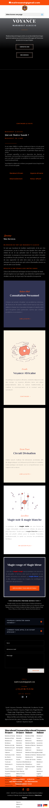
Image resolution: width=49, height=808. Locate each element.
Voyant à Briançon (10, 771)
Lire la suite (25, 319)
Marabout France (10, 736)
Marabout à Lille (9, 745)
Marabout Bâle (29, 736)
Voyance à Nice (20, 762)
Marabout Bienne (30, 745)
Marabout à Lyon (10, 748)
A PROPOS (30, 779)
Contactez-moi (24, 47)
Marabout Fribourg (30, 752)
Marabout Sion (41, 755)
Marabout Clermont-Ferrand (19, 752)
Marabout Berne (30, 743)
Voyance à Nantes (10, 788)
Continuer (24, 396)
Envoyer (36, 670)
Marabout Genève (30, 755)
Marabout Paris (9, 738)
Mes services (24, 55)
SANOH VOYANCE (18, 779)
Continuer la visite (24, 123)
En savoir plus (25, 545)
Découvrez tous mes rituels (24, 588)
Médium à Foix (20, 774)
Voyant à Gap (9, 769)
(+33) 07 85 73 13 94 (24, 689)
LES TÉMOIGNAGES (31, 782)
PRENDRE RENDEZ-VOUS (23, 784)
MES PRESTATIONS (15, 782)
